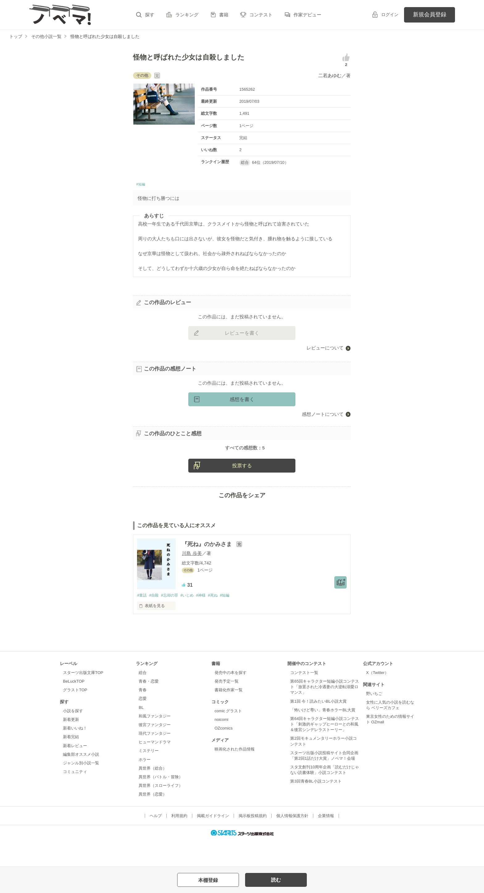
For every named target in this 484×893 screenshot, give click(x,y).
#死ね (221, 620)
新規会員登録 (429, 14)
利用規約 (179, 841)
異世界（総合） (153, 794)
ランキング (186, 14)
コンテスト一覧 (304, 698)
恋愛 (143, 724)
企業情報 (326, 841)
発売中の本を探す (231, 698)
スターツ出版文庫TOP (83, 698)
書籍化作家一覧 (229, 715)
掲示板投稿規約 (253, 841)
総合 (143, 698)
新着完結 (71, 762)
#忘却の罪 (173, 620)
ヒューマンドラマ (155, 767)
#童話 (142, 620)
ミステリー (149, 776)
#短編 (142, 185)
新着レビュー (75, 771)
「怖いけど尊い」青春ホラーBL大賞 (322, 735)
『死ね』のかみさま (207, 569)
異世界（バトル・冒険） (161, 802)
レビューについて (325, 349)
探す (149, 14)
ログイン (389, 14)
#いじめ (192, 620)
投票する (242, 490)
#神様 (207, 620)
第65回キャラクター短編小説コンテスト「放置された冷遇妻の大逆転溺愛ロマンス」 (324, 712)
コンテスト (261, 14)
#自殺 (156, 620)
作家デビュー (307, 14)
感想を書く (242, 401)
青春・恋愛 (149, 707)
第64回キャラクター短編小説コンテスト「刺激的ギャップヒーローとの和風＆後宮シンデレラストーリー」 (324, 750)
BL (141, 733)
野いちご (374, 719)
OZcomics (223, 753)
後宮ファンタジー (155, 750)
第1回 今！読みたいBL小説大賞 (318, 727)
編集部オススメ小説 (81, 780)
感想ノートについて (323, 416)
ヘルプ (156, 841)
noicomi (221, 745)
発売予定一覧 (227, 707)
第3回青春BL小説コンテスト (315, 806)
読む (276, 880)
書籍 (223, 14)
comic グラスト (228, 736)
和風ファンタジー (155, 741)
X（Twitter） (377, 698)
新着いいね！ (75, 753)
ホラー (145, 785)
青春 (143, 715)
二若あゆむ (329, 75)
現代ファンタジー (155, 759)
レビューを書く (242, 334)
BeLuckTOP (74, 707)
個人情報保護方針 (292, 841)
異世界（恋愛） (153, 819)
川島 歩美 (192, 578)
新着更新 (71, 745)
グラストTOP (75, 715)
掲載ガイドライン (213, 841)
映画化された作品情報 (235, 774)
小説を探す (73, 736)
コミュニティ (75, 797)
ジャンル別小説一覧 (81, 788)
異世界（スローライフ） (161, 811)
